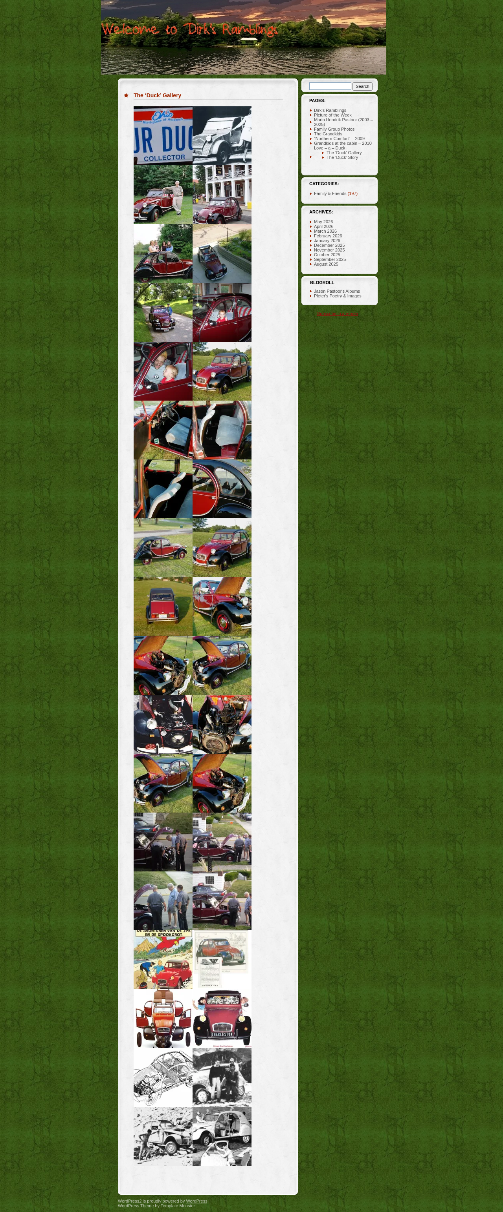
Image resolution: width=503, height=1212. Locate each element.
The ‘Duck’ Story (342, 157)
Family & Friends (330, 193)
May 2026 (323, 221)
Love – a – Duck (329, 148)
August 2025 (326, 264)
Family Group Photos (334, 129)
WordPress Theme (136, 1205)
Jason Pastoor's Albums (337, 291)
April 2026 (324, 226)
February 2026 (328, 235)
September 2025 (330, 259)
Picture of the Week (333, 115)
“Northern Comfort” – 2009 (339, 138)
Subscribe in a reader (337, 313)
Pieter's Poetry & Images (338, 295)
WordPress (196, 1201)
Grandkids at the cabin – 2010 (343, 143)
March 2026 (325, 231)
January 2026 (327, 240)
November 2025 (329, 250)
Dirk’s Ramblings (330, 110)
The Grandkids (328, 133)
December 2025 (329, 245)
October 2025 (327, 254)
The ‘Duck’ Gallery (157, 95)
